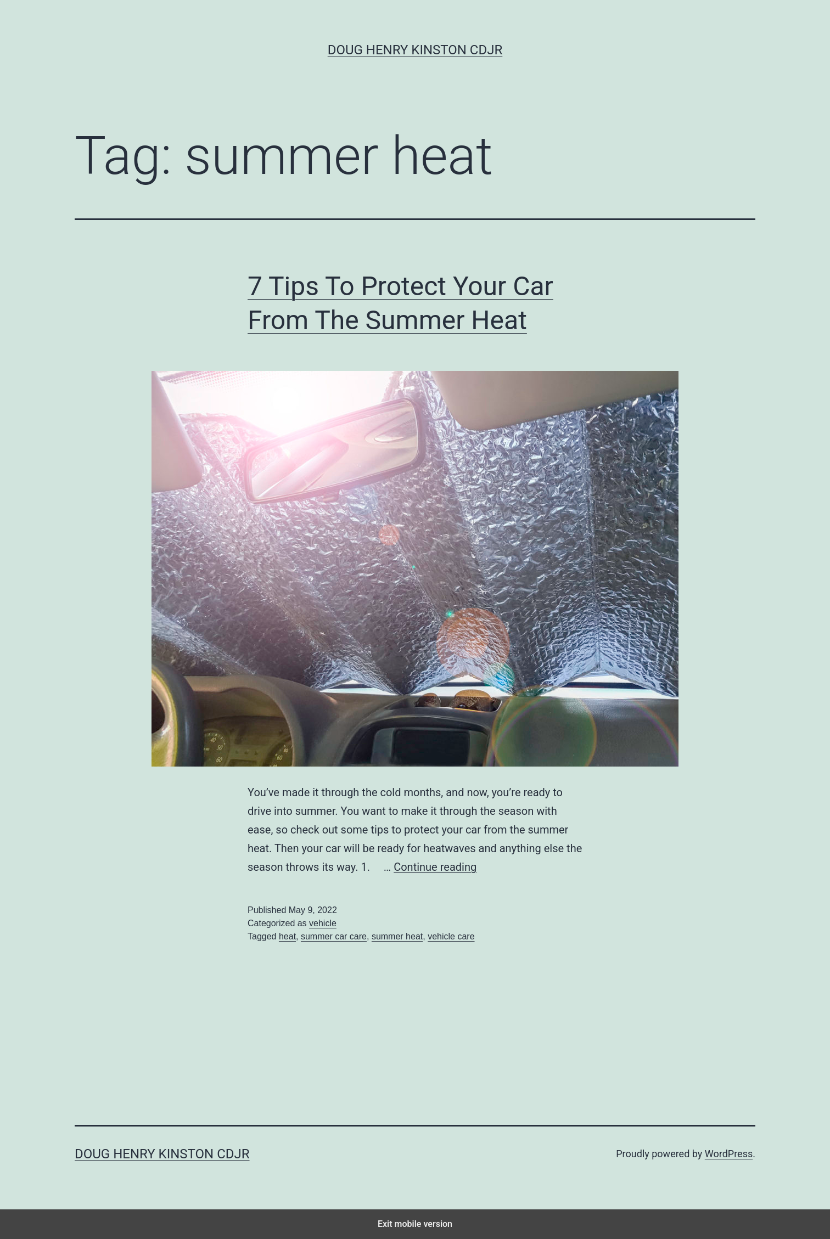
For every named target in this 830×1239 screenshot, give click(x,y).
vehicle (323, 923)
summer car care (334, 936)
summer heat (397, 936)
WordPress (729, 1153)
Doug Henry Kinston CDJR (415, 50)
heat (287, 936)
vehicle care (451, 936)
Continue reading (435, 867)
